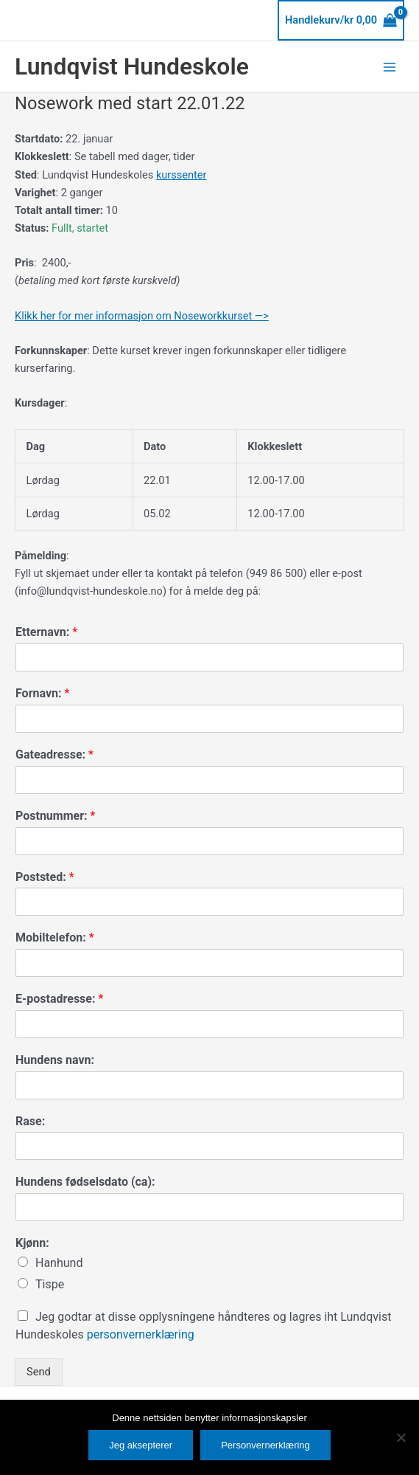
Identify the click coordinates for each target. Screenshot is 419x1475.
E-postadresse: (59, 999)
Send (39, 1371)
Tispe (49, 1284)
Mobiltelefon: (54, 937)
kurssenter (181, 175)
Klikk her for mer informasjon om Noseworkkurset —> (142, 315)
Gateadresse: (54, 754)
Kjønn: (32, 1243)
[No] (400, 1437)
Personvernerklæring (265, 1445)
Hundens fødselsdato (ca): (85, 1182)
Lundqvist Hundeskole (132, 66)
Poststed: (44, 877)
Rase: (30, 1121)
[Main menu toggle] (389, 66)
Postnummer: (55, 816)
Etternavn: (46, 632)
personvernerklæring (140, 1334)
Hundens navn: (54, 1060)
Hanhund (58, 1263)
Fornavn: (42, 693)
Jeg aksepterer (140, 1445)
